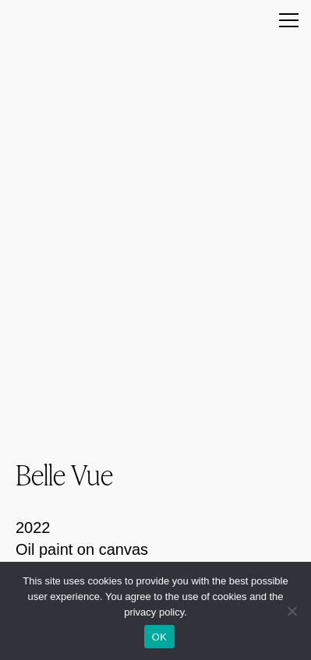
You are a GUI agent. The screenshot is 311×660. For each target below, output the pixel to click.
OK (159, 637)
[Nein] (291, 611)
